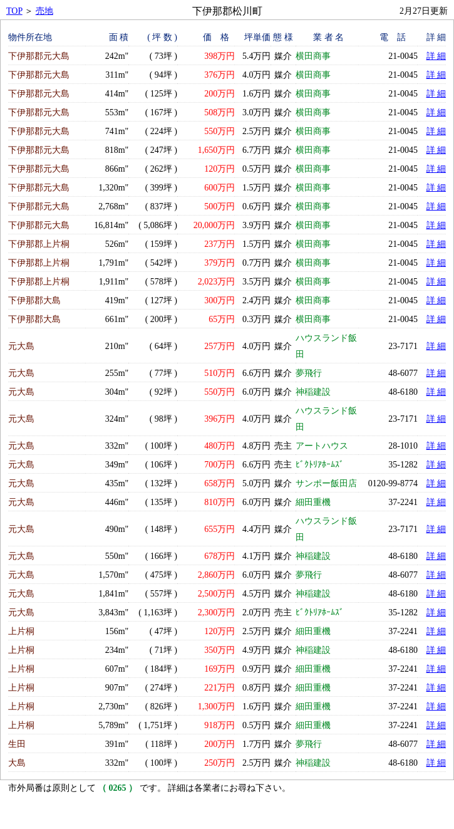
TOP (14, 11)
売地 (44, 11)
